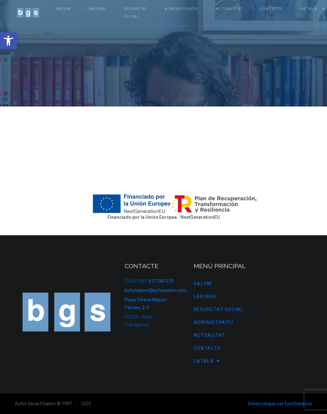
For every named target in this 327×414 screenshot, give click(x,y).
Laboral (205, 296)
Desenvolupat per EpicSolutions (280, 403)
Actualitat (210, 335)
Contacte (207, 348)
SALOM (203, 283)
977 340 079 (161, 281)
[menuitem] (236, 361)
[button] (8, 40)
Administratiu (214, 322)
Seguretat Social (219, 309)
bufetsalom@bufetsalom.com (156, 290)
